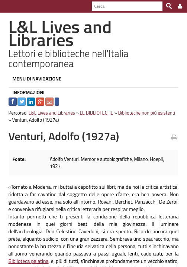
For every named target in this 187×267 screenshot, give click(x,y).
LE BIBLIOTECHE (93, 99)
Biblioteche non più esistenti (144, 99)
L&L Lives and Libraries (49, 99)
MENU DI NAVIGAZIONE (34, 65)
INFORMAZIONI (26, 79)
